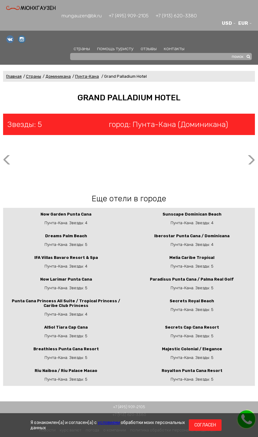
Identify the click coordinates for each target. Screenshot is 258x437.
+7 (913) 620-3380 (176, 16)
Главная (14, 76)
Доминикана (58, 76)
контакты (174, 48)
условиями (109, 422)
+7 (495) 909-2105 (129, 16)
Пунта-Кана (87, 76)
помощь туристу (115, 48)
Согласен (205, 425)
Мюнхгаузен (31, 8)
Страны (33, 76)
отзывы (149, 48)
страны (82, 48)
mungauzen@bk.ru (81, 16)
